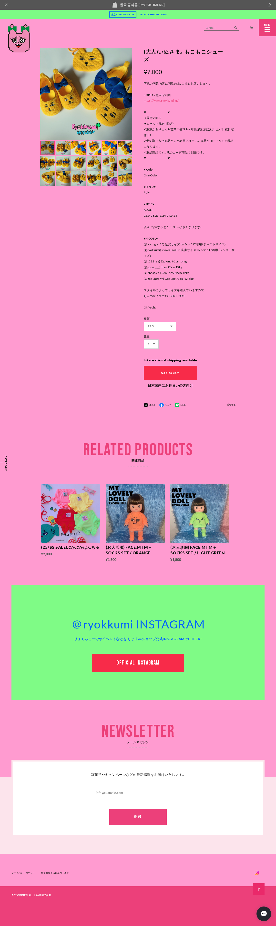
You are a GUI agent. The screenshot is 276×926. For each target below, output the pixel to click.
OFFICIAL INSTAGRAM (137, 663)
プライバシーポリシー (23, 873)
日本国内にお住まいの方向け (170, 385)
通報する (231, 405)
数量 (147, 336)
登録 (137, 817)
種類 (147, 318)
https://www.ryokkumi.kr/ (161, 100)
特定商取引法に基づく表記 (55, 873)
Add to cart (170, 373)
